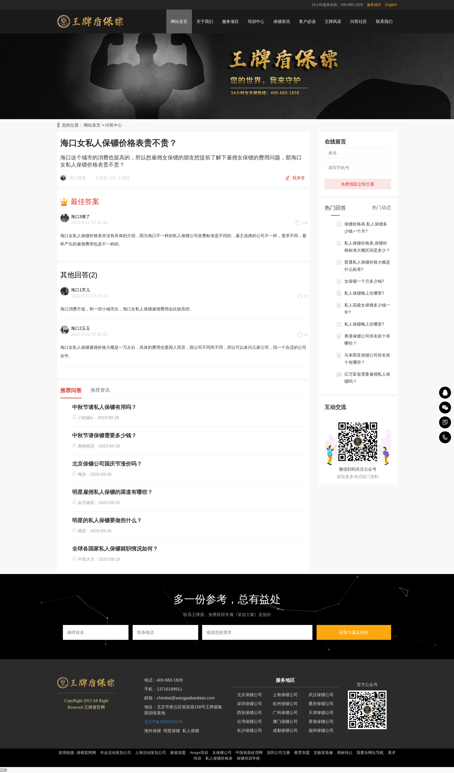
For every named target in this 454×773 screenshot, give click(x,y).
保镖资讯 (281, 21)
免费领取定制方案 (357, 184)
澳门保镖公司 (285, 721)
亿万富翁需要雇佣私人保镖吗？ (367, 378)
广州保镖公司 (285, 712)
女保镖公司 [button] (222, 752)
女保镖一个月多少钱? (364, 281)
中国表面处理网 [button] (249, 752)
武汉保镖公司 (321, 694)
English (391, 5)
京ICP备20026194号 (163, 721)
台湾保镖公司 (249, 721)
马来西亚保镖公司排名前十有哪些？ (367, 359)
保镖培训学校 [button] (248, 758)
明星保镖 (171, 730)
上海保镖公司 (285, 694)
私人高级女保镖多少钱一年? (367, 309)
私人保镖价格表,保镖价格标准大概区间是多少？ (367, 247)
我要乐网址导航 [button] (370, 752)
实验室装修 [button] (323, 752)
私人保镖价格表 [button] (219, 758)
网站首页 (179, 21)
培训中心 (256, 21)
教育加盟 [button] (302, 752)
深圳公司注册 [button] (278, 752)
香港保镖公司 (321, 721)
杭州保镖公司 (285, 703)
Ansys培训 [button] (199, 752)
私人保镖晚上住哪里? (364, 293)
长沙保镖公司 (249, 730)
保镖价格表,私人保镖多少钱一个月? (365, 228)
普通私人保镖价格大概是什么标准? (367, 266)
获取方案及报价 (353, 632)
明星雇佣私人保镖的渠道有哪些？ (112, 492)
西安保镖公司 (249, 712)
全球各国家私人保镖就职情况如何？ (115, 548)
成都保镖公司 (285, 730)
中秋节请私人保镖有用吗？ (104, 407)
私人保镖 (190, 730)
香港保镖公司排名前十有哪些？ (367, 340)
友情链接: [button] (66, 752)
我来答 (298, 177)
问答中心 (113, 125)
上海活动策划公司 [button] (150, 752)
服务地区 (285, 680)
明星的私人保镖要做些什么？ (107, 520)
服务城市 (374, 5)
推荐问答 (71, 391)
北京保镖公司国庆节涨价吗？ (107, 463)
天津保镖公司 (321, 712)
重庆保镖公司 (321, 703)
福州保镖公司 (321, 730)
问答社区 (358, 21)
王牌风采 (333, 21)
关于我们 (204, 21)
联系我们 (384, 21)
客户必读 (307, 21)
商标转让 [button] (345, 752)
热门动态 (381, 207)
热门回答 (335, 208)
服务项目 (230, 21)
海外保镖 (152, 730)
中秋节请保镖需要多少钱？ (104, 435)
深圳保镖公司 (249, 703)
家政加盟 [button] (178, 752)
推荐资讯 (100, 390)
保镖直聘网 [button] (86, 752)
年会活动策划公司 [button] (115, 752)
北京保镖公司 (249, 694)
